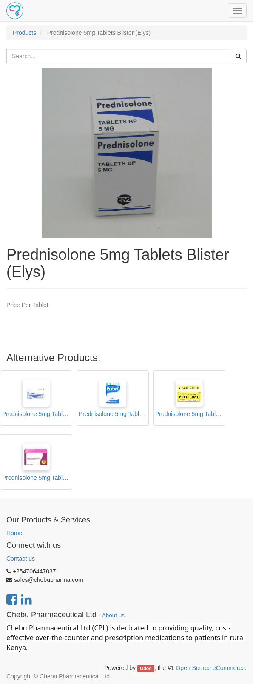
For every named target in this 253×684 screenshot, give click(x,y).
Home (14, 533)
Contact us (20, 558)
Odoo (145, 668)
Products (24, 32)
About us (113, 615)
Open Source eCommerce (210, 667)
